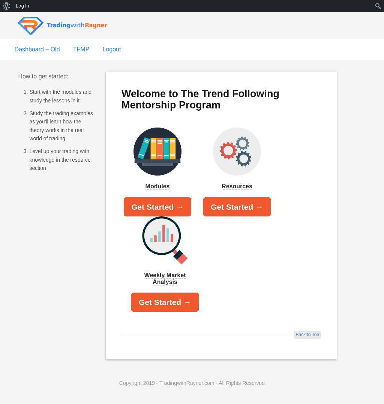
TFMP (81, 49)
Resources (237, 186)
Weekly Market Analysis (165, 278)
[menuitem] (6, 6)
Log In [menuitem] (22, 6)
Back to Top (307, 334)
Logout (111, 49)
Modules (158, 186)
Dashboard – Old (37, 49)
